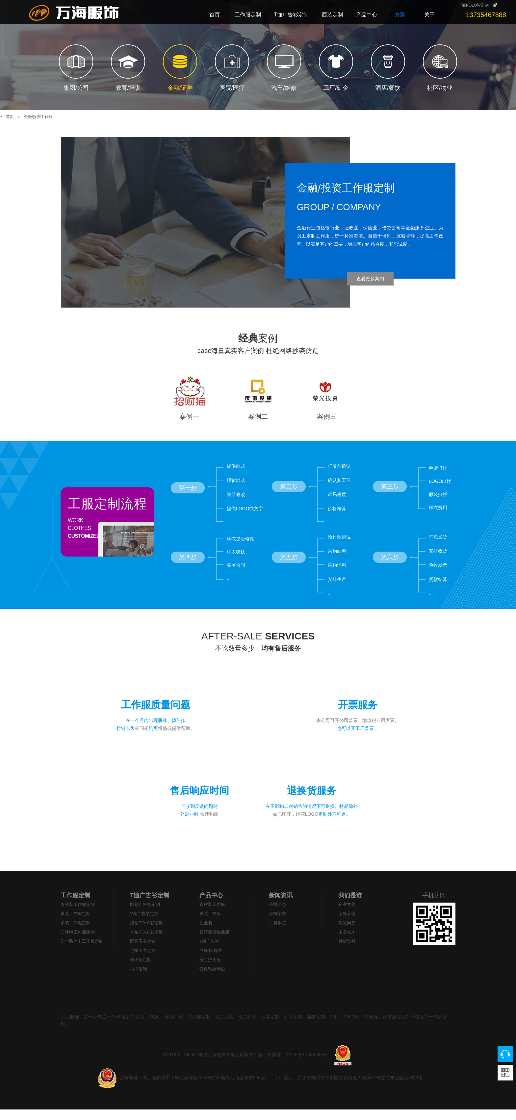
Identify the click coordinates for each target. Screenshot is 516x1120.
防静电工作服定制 (78, 942)
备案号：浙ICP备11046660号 (297, 1065)
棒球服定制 (140, 970)
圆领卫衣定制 (143, 951)
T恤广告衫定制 (149, 906)
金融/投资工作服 (38, 116)
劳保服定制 (199, 1027)
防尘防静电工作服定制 (82, 951)
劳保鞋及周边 (212, 979)
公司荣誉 (277, 924)
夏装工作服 (210, 924)
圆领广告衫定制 (145, 914)
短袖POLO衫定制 (146, 933)
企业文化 (346, 914)
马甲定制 (138, 979)
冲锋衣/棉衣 (210, 960)
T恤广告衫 (209, 951)
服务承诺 (346, 924)
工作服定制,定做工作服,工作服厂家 (147, 1027)
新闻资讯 (281, 906)
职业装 (205, 933)
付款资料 (346, 951)
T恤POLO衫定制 (474, 5)
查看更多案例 (370, 278)
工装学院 (277, 933)
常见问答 (346, 933)
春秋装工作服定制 (78, 914)
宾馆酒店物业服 (214, 942)
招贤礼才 (346, 942)
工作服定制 (75, 906)
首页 (10, 116)
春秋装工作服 (212, 914)
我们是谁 (350, 906)
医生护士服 (210, 970)
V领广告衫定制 (144, 924)
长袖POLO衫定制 (146, 942)
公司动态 (277, 914)
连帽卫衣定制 (143, 960)
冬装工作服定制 (75, 933)
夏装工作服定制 (75, 924)
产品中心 (211, 906)
